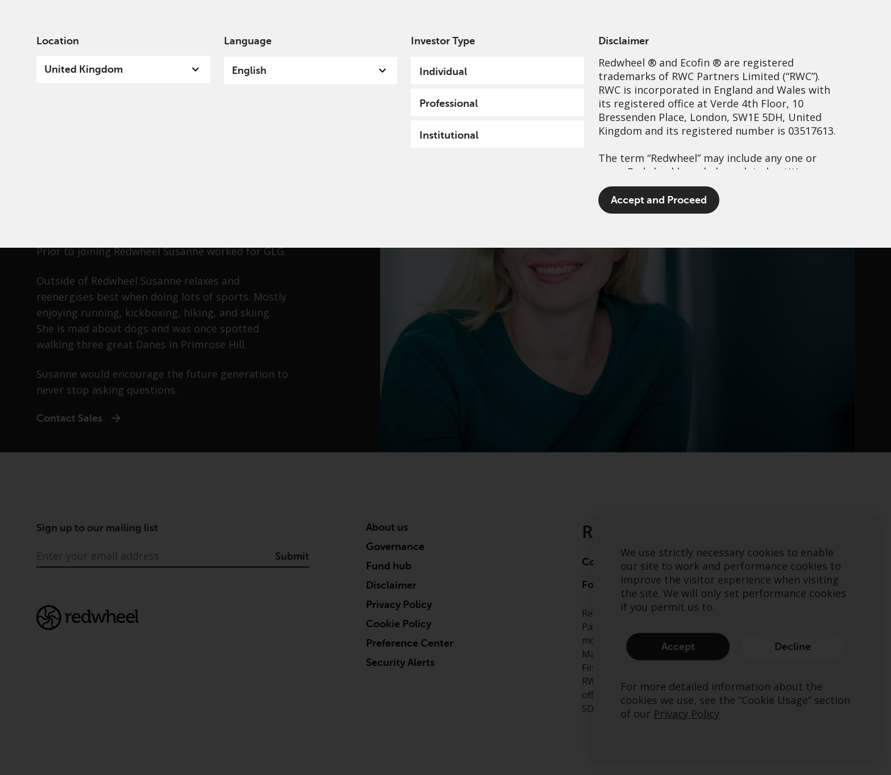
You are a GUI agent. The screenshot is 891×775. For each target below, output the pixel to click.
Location (57, 41)
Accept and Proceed (659, 200)
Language (248, 41)
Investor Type (443, 41)
